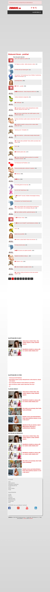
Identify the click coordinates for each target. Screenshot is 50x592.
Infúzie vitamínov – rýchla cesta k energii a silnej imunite (27, 135)
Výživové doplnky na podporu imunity (23, 266)
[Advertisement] (25, 23)
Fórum (9, 575)
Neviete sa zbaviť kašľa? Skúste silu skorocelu (25, 239)
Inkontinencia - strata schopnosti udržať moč (25, 91)
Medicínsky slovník (11, 571)
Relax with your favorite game (22, 69)
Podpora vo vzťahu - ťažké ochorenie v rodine (25, 64)
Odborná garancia (11, 555)
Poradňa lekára (11, 574)
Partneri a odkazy (11, 561)
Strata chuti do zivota (20, 245)
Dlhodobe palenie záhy (20, 151)
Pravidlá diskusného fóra (12, 558)
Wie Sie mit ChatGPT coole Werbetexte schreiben (27, 223)
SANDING (31, 591)
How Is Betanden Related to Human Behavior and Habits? (22, 394)
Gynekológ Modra (18, 80)
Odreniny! (17, 173)
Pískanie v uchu (19, 261)
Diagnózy (10, 568)
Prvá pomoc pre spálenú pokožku (23, 250)
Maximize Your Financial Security (22, 201)
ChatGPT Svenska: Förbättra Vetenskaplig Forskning (27, 195)
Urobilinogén (18, 102)
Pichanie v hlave (20, 217)
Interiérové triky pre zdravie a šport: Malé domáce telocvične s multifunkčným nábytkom (32, 463)
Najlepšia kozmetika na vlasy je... (22, 255)
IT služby (24, 591)
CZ (16, 146)
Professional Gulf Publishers (21, 162)
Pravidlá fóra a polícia (21, 58)
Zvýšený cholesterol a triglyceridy (22, 97)
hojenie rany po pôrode (19, 234)
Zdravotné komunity (11, 572)
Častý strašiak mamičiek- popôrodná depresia (25, 212)
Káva (17, 179)
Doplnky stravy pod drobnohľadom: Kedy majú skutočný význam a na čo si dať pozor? (32, 448)
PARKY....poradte (19, 86)
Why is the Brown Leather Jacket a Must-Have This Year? (27, 118)
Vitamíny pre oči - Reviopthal (21, 129)
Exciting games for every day (21, 184)
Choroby (9, 567)
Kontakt (9, 562)
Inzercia (9, 560)
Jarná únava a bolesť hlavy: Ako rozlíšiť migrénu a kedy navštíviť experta (31, 342)
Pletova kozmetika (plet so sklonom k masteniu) (25, 168)
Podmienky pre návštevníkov (13, 557)
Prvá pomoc (10, 570)
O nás (9, 554)
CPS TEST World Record (21, 190)
